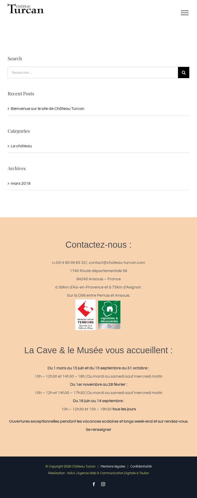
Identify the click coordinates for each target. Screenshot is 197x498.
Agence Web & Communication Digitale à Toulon (113, 473)
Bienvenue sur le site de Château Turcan (47, 109)
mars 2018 (21, 183)
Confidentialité (141, 466)
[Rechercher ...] (93, 72)
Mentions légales (113, 466)
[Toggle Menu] (184, 13)
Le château (21, 146)
